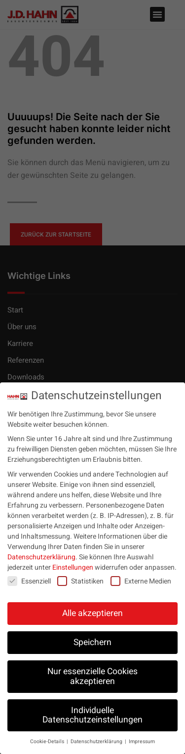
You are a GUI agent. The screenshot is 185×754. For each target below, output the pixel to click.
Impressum (142, 741)
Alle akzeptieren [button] (92, 613)
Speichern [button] (92, 642)
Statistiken (80, 581)
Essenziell (29, 581)
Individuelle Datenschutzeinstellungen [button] (92, 715)
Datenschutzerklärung (41, 557)
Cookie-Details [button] (48, 741)
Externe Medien (141, 581)
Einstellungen (72, 567)
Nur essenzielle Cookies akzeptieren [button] (92, 676)
